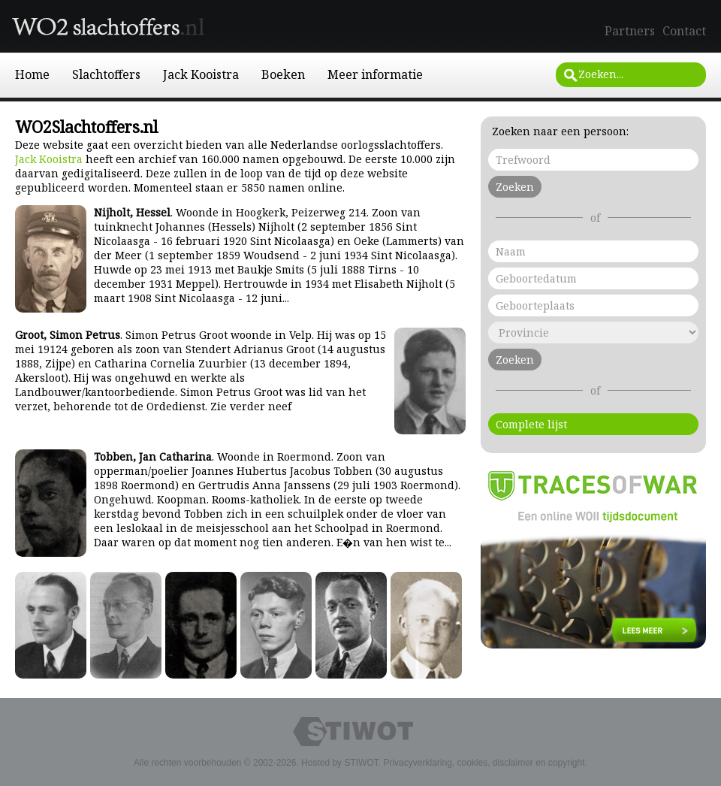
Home (32, 74)
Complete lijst (531, 424)
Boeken (283, 74)
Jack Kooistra (201, 74)
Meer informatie (375, 74)
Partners (630, 31)
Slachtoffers (106, 74)
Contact (684, 31)
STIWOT (361, 762)
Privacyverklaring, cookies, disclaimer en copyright (483, 762)
